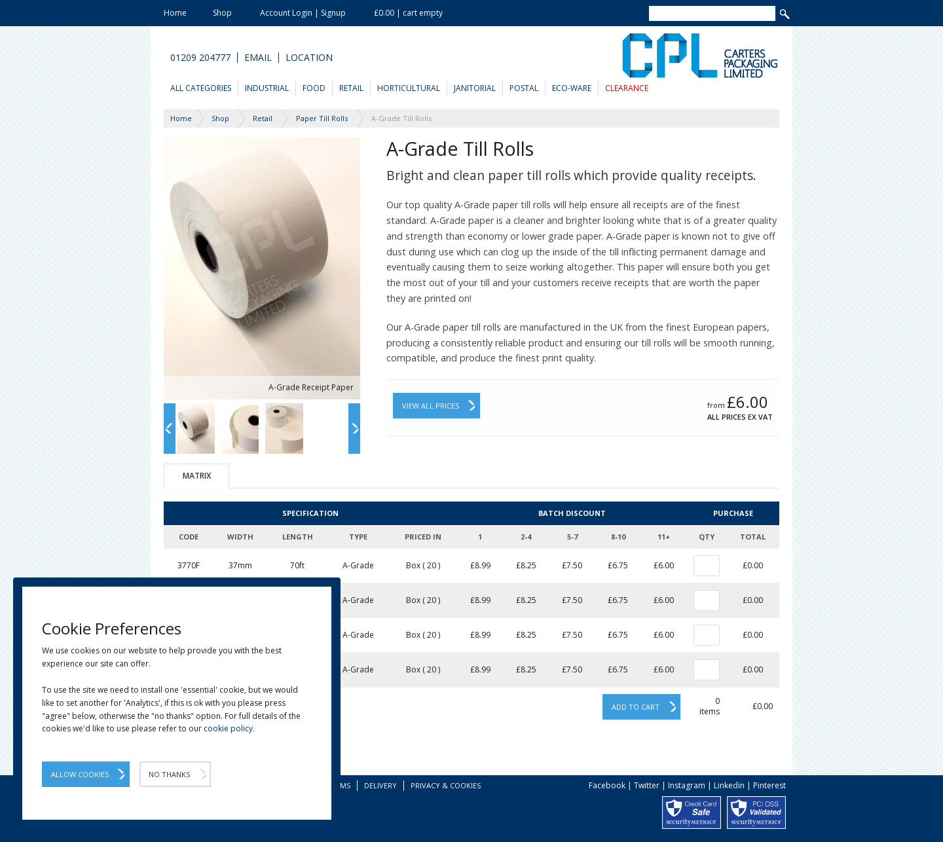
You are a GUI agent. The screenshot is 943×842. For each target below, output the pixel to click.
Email (258, 57)
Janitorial (475, 88)
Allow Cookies (80, 774)
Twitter (646, 785)
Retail (351, 88)
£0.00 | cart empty (408, 12)
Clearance (626, 88)
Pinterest (769, 785)
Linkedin (729, 785)
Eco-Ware (571, 88)
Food (314, 88)
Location (309, 57)
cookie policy (228, 728)
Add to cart (635, 707)
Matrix (197, 475)
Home (175, 12)
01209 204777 (200, 57)
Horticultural (408, 88)
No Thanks (169, 774)
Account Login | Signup (303, 12)
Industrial (267, 88)
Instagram (686, 785)
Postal (523, 88)
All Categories (200, 88)
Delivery (380, 785)
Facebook (607, 785)
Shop (222, 12)
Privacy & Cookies (446, 785)
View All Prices (430, 406)
